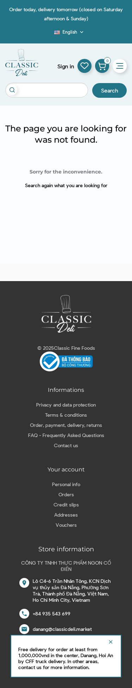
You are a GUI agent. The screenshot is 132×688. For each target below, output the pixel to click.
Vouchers (66, 525)
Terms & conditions (66, 415)
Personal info (66, 484)
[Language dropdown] (69, 31)
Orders (66, 494)
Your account (66, 469)
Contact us (66, 445)
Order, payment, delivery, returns (66, 425)
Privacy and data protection (66, 405)
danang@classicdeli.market (62, 629)
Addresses (66, 515)
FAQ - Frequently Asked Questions (66, 435)
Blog (50, 34)
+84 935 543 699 (51, 614)
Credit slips (66, 505)
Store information (66, 549)
